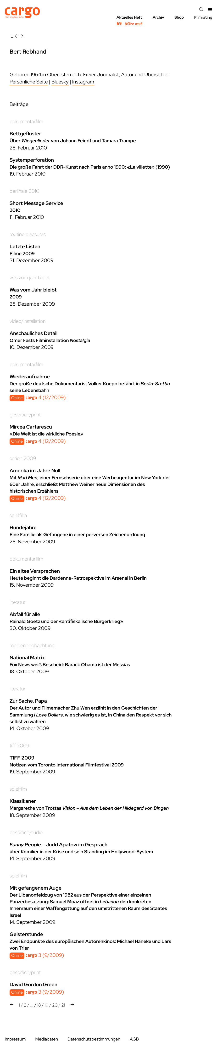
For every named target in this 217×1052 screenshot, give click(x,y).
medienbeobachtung (32, 645)
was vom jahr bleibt (30, 278)
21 (63, 1005)
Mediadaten (46, 1039)
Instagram (83, 82)
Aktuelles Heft (129, 21)
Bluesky (60, 82)
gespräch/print (25, 415)
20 (55, 1005)
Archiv (158, 17)
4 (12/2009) (45, 397)
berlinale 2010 (24, 191)
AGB (134, 1039)
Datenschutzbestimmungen (93, 1039)
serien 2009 (23, 458)
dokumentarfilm (26, 121)
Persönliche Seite (29, 82)
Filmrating (203, 17)
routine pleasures (28, 234)
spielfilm (18, 515)
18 (39, 1005)
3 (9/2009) (44, 955)
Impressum (15, 1039)
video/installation (28, 321)
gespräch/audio (26, 832)
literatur (18, 602)
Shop (179, 17)
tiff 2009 (19, 746)
